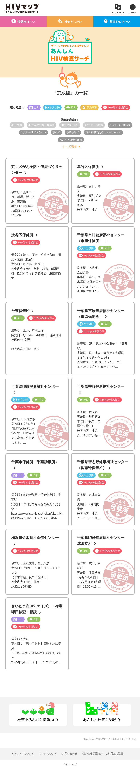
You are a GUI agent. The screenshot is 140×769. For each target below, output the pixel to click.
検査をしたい (73, 21)
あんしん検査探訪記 (99, 720)
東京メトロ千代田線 (70, 139)
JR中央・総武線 (94, 125)
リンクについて (48, 753)
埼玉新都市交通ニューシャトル (103, 132)
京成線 (56, 132)
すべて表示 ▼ (71, 146)
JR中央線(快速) (69, 125)
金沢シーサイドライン (33, 132)
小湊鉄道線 (72, 132)
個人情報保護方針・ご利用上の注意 (102, 753)
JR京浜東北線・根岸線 (41, 125)
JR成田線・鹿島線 (119, 125)
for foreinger (118, 12)
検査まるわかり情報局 (36, 720)
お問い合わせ (69, 753)
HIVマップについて (23, 753)
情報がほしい (26, 21)
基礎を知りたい (120, 21)
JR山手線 (16, 125)
